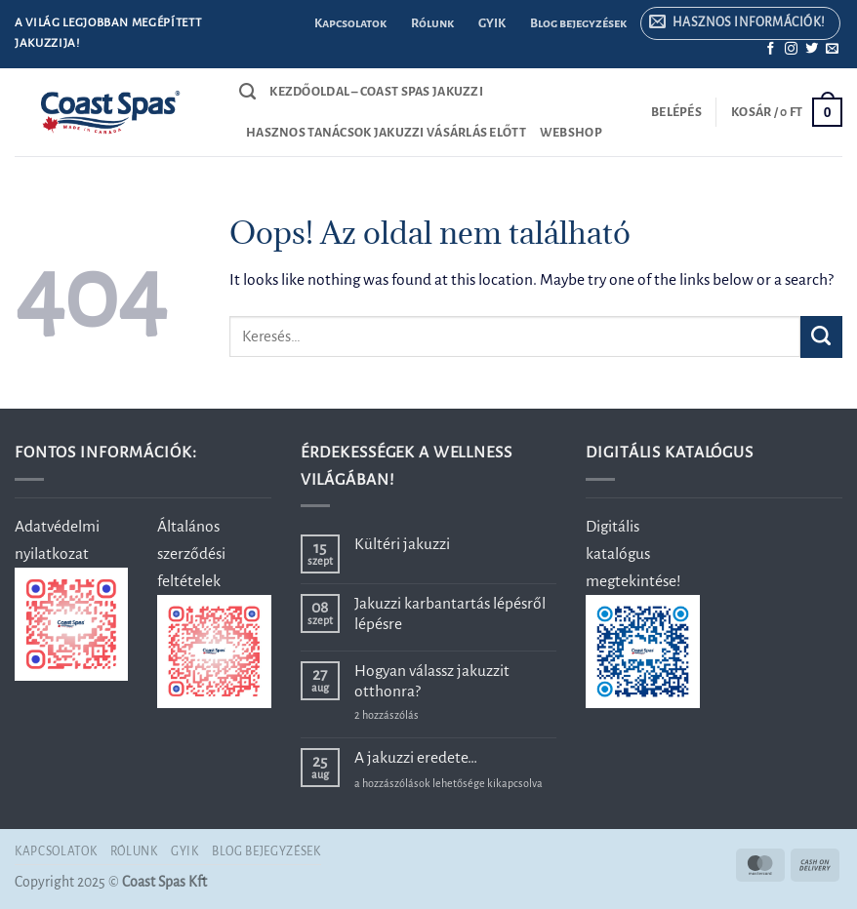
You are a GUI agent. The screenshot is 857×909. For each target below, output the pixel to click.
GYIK (492, 23)
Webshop (571, 132)
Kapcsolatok (350, 23)
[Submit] (821, 337)
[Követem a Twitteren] (811, 49)
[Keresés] (247, 91)
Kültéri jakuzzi (402, 543)
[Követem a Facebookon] (770, 49)
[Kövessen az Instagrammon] (791, 49)
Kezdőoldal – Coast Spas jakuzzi (376, 92)
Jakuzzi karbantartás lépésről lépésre (450, 613)
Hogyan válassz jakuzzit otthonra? (432, 680)
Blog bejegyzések (578, 23)
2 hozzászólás (417, 715)
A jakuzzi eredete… (415, 757)
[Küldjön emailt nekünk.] (832, 49)
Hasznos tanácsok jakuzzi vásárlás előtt (386, 132)
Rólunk (432, 23)
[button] (740, 24)
